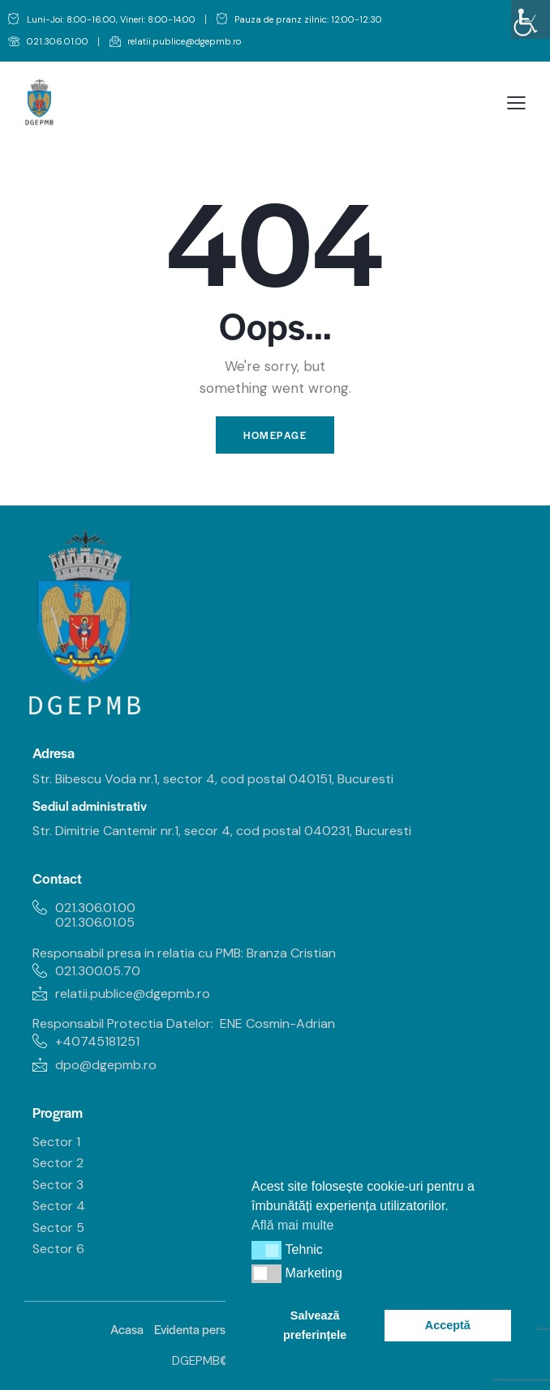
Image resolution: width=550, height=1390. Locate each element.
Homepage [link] (275, 435)
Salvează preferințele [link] (314, 1325)
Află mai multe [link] (292, 1225)
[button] (266, 1250)
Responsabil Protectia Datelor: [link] (122, 1023)
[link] (530, 19)
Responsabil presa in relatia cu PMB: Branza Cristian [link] (185, 952)
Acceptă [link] (448, 1325)
